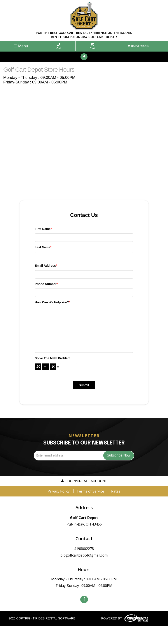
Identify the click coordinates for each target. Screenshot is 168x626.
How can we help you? (52, 302)
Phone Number (46, 284)
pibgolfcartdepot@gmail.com (84, 555)
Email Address (46, 265)
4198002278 (84, 548)
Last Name (43, 247)
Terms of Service (90, 491)
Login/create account (84, 481)
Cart (92, 46)
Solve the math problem (52, 358)
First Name (43, 229)
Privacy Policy (59, 491)
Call (58, 46)
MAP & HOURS (138, 46)
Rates (115, 491)
